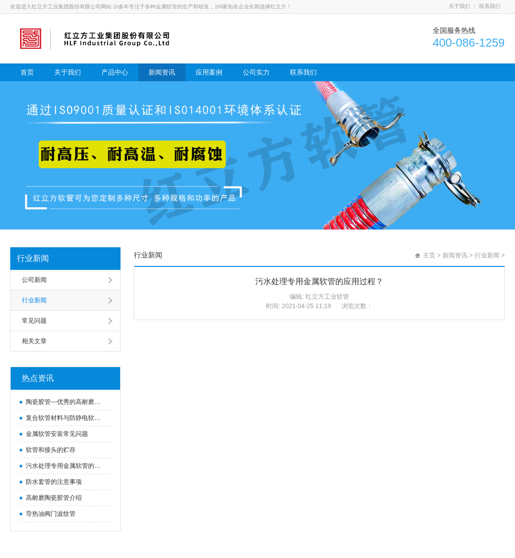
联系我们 (489, 6)
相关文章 (34, 340)
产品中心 (114, 72)
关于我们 (459, 6)
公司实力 (256, 72)
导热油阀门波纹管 (51, 513)
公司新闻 (34, 279)
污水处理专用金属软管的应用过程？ (66, 465)
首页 (27, 72)
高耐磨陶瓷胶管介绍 (54, 497)
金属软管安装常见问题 (57, 433)
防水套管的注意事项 (54, 481)
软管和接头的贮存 (51, 449)
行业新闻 (33, 258)
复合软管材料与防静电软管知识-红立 (66, 417)
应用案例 (209, 72)
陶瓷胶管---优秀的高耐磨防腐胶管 (66, 401)
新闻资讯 (162, 72)
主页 (429, 255)
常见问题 (34, 320)
